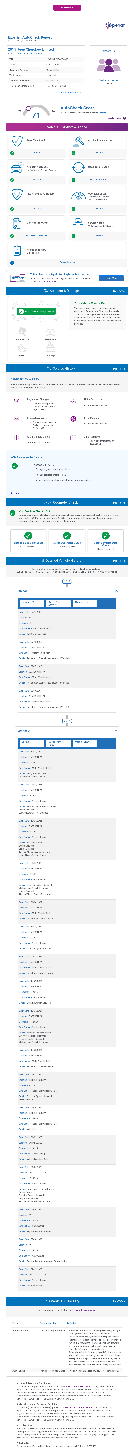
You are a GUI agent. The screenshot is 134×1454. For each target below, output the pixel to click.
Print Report (67, 8)
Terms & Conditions (47, 281)
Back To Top (119, 291)
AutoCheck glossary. (85, 1310)
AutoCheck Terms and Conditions (78, 1386)
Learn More (111, 278)
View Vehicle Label (71, 92)
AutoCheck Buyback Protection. (78, 1407)
